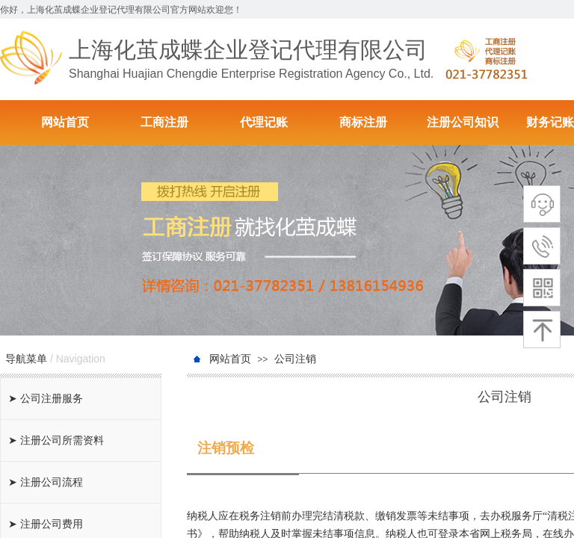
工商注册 (164, 122)
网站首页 (65, 122)
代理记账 (264, 122)
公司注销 (295, 359)
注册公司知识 (463, 122)
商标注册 (363, 122)
